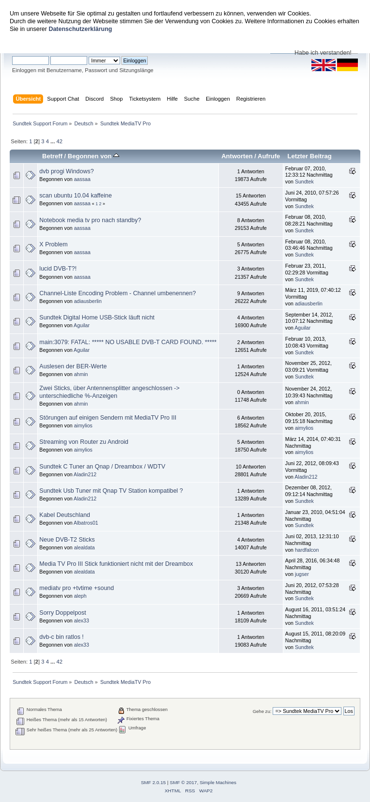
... (53, 141)
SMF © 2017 (183, 782)
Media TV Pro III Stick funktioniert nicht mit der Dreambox (116, 563)
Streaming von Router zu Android (83, 442)
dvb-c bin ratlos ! (61, 637)
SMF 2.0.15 (153, 782)
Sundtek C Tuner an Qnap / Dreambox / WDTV (102, 466)
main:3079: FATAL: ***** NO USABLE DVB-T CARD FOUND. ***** (127, 342)
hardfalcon (307, 550)
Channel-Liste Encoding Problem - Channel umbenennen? (117, 293)
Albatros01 (86, 523)
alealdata (84, 547)
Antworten (236, 156)
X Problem (53, 244)
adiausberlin (88, 301)
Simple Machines (218, 782)
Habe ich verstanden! (323, 52)
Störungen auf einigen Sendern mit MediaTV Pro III (107, 417)
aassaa (82, 179)
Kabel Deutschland (64, 515)
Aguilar (82, 325)
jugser (302, 574)
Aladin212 (85, 474)
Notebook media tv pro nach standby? (90, 220)
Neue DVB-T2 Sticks (66, 539)
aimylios (83, 425)
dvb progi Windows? (66, 171)
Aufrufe (269, 156)
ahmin (81, 374)
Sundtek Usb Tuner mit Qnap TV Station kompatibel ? (111, 490)
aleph (80, 596)
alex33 (81, 620)
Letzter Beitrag (309, 156)
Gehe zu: (262, 711)
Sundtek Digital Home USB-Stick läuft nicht (96, 317)
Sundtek (304, 181)
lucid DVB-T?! (58, 268)
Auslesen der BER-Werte (73, 366)
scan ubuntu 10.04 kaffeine (75, 195)
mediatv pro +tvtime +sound (76, 588)
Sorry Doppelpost (62, 612)
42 (59, 141)
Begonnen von (93, 156)
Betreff (52, 156)
